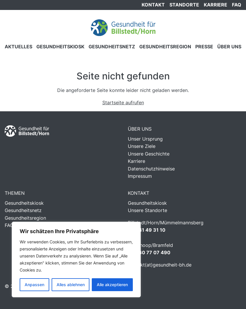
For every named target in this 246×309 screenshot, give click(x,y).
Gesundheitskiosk (60, 46)
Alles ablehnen (71, 284)
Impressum (140, 176)
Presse (204, 46)
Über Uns (229, 46)
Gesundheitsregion (165, 46)
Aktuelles (18, 46)
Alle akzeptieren (112, 284)
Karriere (215, 5)
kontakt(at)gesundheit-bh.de (159, 265)
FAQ (236, 5)
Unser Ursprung (145, 139)
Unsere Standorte (147, 210)
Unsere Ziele (141, 146)
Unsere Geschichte (148, 154)
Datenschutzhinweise (151, 169)
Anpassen (34, 284)
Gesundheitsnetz (112, 46)
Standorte (184, 5)
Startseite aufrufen (123, 102)
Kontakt (153, 5)
